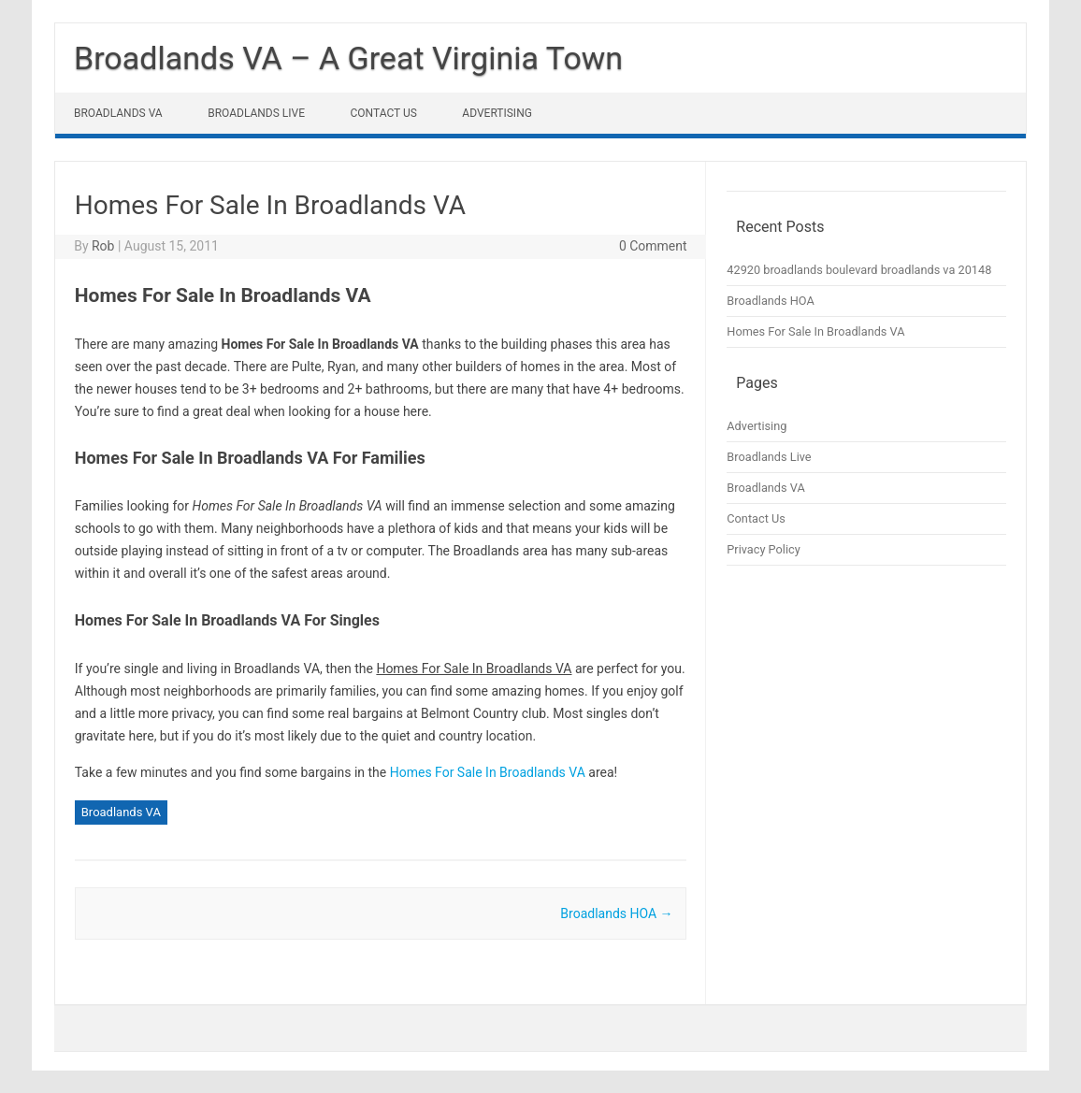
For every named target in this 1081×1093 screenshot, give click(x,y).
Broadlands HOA (616, 913)
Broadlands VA (118, 113)
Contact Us (384, 113)
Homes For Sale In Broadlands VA (487, 772)
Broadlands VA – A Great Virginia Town (348, 58)
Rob (103, 245)
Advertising (497, 113)
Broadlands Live (256, 113)
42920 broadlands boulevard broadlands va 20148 (859, 270)
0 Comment (653, 245)
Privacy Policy (763, 549)
